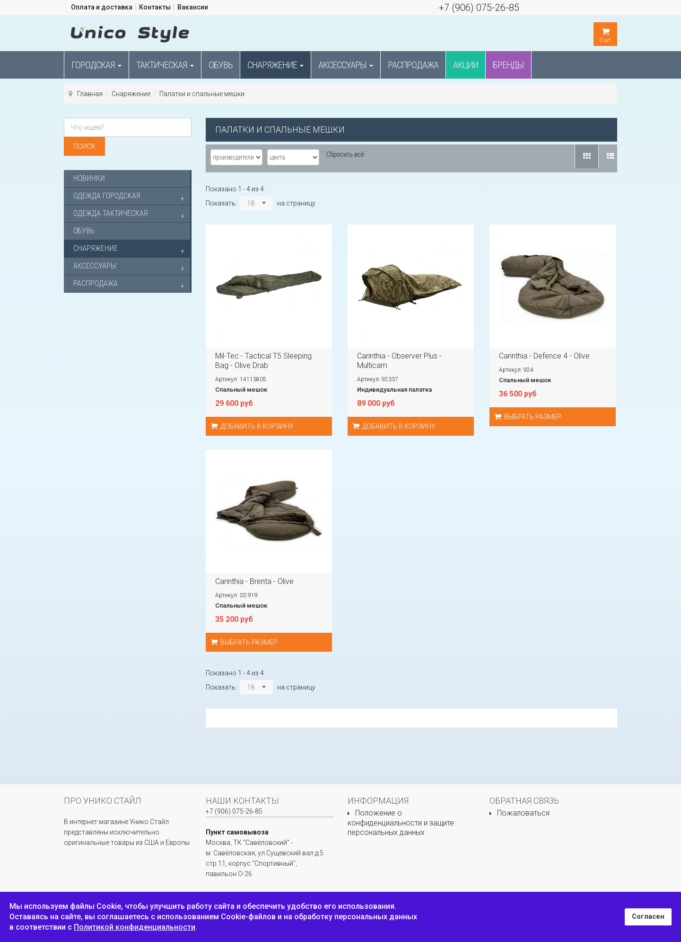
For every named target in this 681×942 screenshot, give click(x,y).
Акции (465, 65)
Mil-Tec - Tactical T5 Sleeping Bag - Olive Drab (263, 360)
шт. (605, 33)
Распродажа (413, 65)
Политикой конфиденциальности (134, 927)
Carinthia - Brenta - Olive (254, 581)
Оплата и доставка (101, 7)
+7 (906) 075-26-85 (479, 7)
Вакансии (192, 7)
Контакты (155, 7)
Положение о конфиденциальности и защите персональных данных (401, 822)
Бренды (508, 65)
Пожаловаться (523, 812)
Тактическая (165, 65)
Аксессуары (345, 65)
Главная (90, 94)
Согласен (648, 917)
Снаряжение (275, 65)
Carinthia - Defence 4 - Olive (544, 355)
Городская (96, 65)
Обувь (221, 65)
